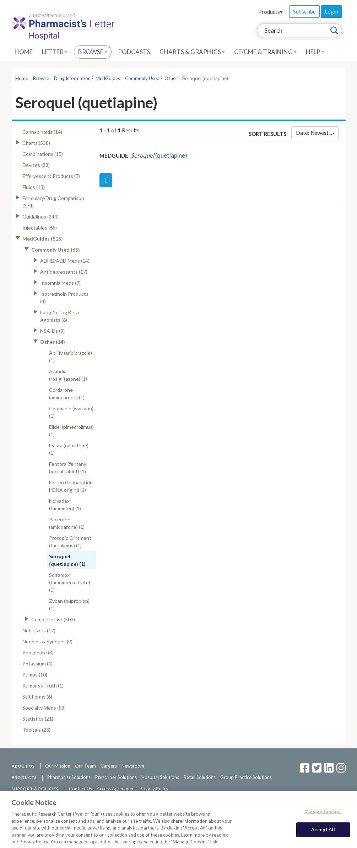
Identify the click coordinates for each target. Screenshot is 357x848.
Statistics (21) (37, 719)
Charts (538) (36, 143)
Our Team (85, 766)
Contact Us (80, 788)
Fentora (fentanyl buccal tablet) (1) (68, 467)
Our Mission (57, 766)
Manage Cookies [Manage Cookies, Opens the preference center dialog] (323, 814)
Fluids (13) (33, 187)
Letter (54, 52)
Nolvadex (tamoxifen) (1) (65, 504)
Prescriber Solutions (116, 777)
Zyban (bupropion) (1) (69, 604)
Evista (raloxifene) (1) (68, 449)
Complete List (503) (53, 619)
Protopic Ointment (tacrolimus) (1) (70, 541)
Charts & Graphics (192, 52)
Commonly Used (142, 78)
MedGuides (108, 78)
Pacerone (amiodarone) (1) (67, 523)
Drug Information (72, 78)
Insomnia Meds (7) (60, 283)
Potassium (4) (37, 663)
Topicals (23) (36, 730)
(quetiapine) (159, 155)
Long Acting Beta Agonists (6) (59, 316)
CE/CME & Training (265, 52)
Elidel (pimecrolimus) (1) (71, 430)
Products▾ (270, 12)
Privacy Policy (154, 788)
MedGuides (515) (42, 239)
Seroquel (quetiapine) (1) (67, 560)
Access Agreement (116, 788)
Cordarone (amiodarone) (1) (67, 393)
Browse (92, 52)
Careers (109, 766)
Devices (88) (36, 165)
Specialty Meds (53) (44, 708)
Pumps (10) (34, 674)
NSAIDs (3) (52, 331)
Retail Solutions (200, 777)
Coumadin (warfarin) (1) (71, 412)
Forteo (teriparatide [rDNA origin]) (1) (71, 486)
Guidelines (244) (40, 217)
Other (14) (52, 342)
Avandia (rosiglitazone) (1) (68, 375)
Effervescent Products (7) (51, 176)
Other (170, 78)
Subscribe (304, 11)
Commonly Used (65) (55, 250)
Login (331, 11)
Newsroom (132, 766)
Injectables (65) (39, 228)
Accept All (323, 832)
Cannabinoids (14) (42, 132)
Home (24, 52)
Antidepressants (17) (63, 272)
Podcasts (134, 52)
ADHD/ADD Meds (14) (65, 261)
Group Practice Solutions (246, 777)
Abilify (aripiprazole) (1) (70, 356)
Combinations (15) (42, 154)
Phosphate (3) (38, 652)
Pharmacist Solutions (69, 777)
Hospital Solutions (160, 777)
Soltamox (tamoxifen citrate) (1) (69, 582)
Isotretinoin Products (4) (64, 297)
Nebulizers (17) (38, 630)
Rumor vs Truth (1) (43, 686)
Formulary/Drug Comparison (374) (53, 202)
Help (315, 52)
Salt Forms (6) (37, 697)
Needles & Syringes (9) (47, 641)
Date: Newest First (317, 133)
